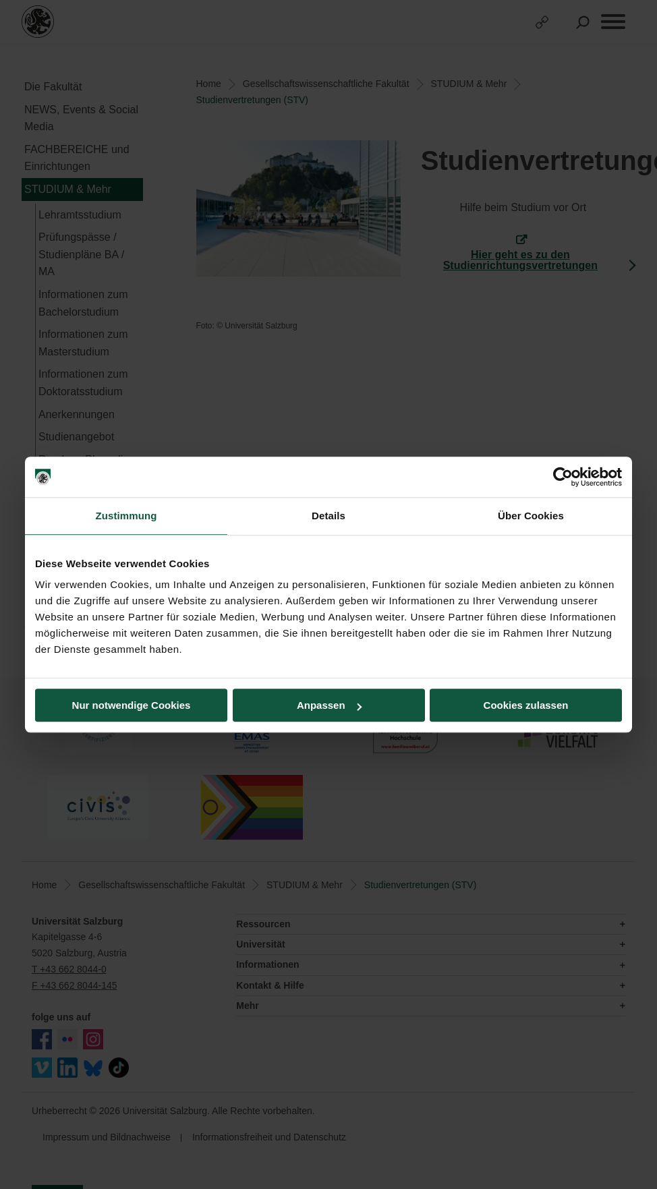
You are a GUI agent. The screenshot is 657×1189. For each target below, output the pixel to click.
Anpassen (329, 705)
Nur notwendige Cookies (131, 705)
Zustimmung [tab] (126, 515)
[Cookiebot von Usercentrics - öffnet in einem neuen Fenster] (563, 477)
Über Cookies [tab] (531, 515)
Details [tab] (328, 515)
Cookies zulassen (526, 705)
